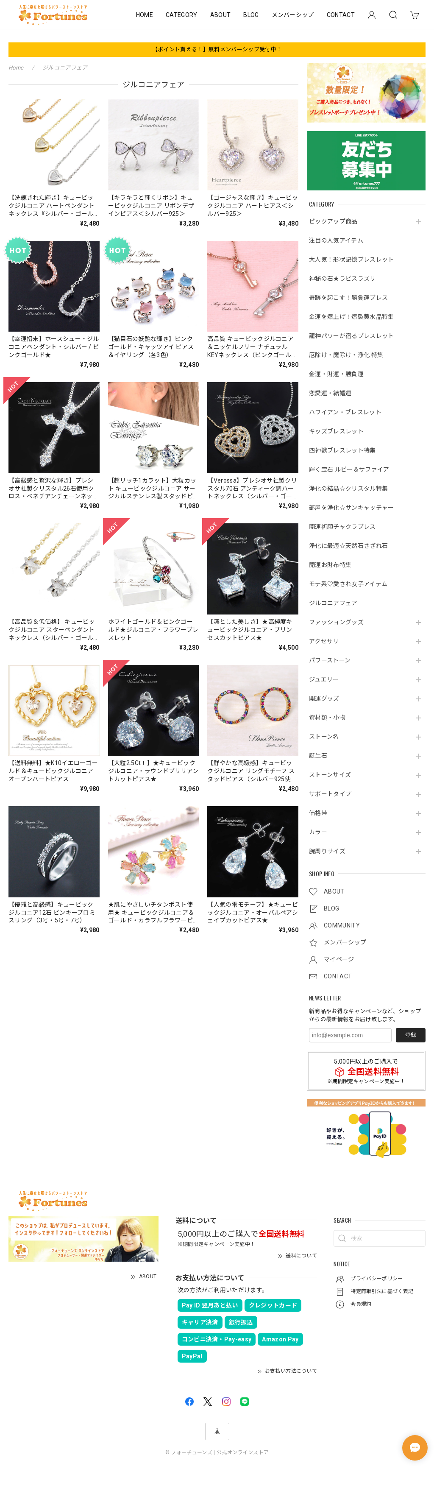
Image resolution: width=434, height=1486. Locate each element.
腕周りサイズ (327, 851)
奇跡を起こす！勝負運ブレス (348, 297)
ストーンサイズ (330, 774)
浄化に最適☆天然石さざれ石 (348, 545)
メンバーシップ (293, 14)
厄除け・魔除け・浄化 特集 (346, 355)
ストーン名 (324, 736)
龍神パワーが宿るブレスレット (351, 335)
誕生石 (318, 755)
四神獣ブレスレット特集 (342, 450)
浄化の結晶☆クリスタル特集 (348, 488)
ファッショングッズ (336, 622)
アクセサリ (324, 641)
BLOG (251, 14)
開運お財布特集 (330, 564)
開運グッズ (324, 698)
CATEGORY (182, 14)
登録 (410, 1035)
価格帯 (318, 813)
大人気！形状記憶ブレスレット (351, 259)
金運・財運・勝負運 (336, 374)
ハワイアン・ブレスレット (345, 412)
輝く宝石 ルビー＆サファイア (349, 469)
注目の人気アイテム (336, 240)
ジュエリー (324, 679)
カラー (318, 832)
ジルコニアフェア (333, 603)
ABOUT (220, 14)
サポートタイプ (330, 793)
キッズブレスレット (336, 431)
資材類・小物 (327, 717)
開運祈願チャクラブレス (342, 526)
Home (15, 67)
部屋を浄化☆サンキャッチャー (351, 507)
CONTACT (341, 14)
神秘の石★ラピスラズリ (342, 278)
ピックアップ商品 (333, 221)
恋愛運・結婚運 (330, 393)
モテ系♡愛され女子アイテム (348, 584)
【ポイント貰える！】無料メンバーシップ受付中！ (217, 49)
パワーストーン (330, 660)
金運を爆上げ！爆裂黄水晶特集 (351, 316)
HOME (144, 14)
